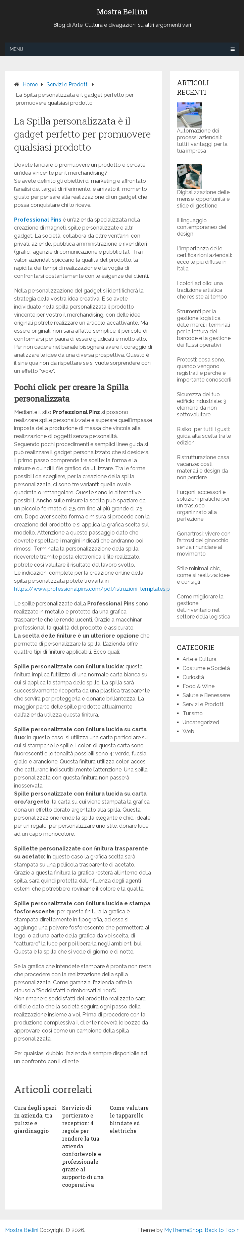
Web (188, 731)
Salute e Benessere (206, 695)
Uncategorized (201, 722)
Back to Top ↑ (222, 1230)
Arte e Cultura (199, 659)
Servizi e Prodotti (68, 84)
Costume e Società (206, 668)
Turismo (193, 713)
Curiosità (193, 677)
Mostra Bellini (122, 11)
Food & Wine (198, 686)
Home (30, 84)
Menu (16, 49)
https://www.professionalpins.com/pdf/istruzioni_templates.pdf (94, 589)
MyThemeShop (183, 1230)
